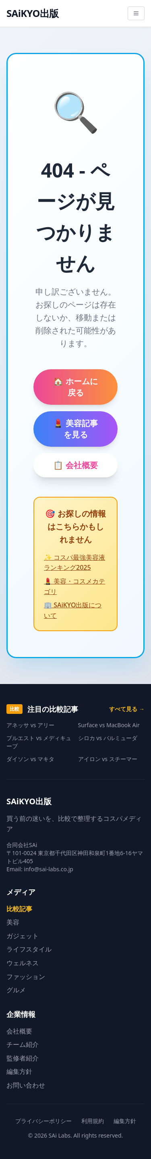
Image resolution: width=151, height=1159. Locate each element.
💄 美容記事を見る (75, 429)
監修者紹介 (22, 1058)
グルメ (16, 989)
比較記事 (19, 908)
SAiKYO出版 (32, 13)
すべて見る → (127, 709)
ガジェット (22, 935)
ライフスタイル (29, 949)
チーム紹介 (22, 1044)
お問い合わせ (25, 1085)
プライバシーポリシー (43, 1121)
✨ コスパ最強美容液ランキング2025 (74, 562)
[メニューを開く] (136, 13)
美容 (12, 922)
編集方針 (19, 1071)
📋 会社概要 (75, 465)
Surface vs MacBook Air (109, 725)
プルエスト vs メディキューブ (38, 742)
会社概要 (19, 1031)
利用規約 (92, 1121)
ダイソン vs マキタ (30, 759)
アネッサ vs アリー (30, 725)
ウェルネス (22, 962)
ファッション (25, 976)
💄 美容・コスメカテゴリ (74, 586)
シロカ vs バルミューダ (107, 738)
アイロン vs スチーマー (107, 759)
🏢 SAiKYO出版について (72, 610)
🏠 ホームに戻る (75, 387)
